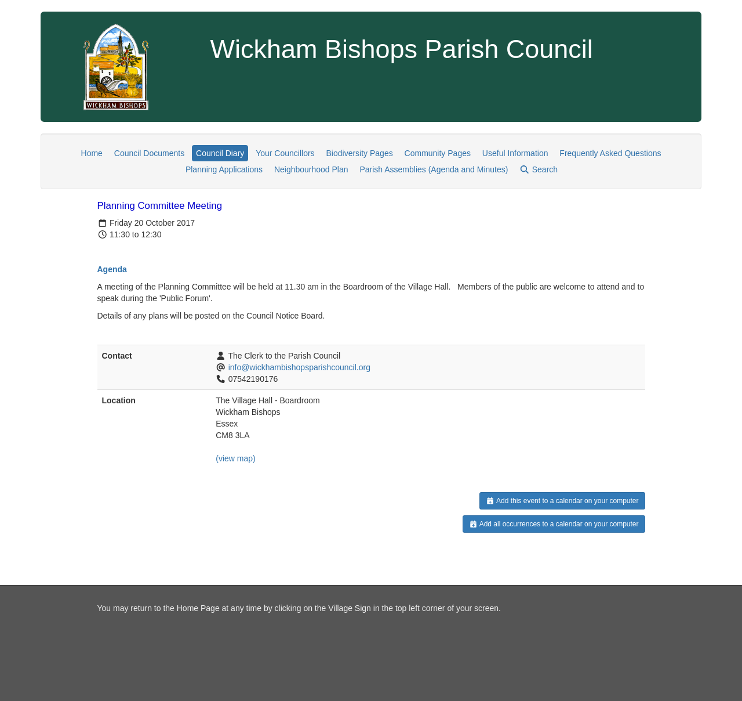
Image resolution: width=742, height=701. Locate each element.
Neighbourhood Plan (311, 169)
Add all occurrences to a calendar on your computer (554, 524)
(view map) (235, 458)
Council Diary (220, 153)
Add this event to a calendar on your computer (562, 501)
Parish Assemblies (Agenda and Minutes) (433, 169)
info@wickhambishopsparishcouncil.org (299, 367)
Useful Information (515, 153)
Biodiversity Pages (359, 153)
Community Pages (438, 153)
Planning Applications (224, 169)
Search (538, 169)
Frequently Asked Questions (610, 153)
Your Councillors (285, 153)
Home (92, 153)
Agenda (112, 269)
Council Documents (149, 153)
